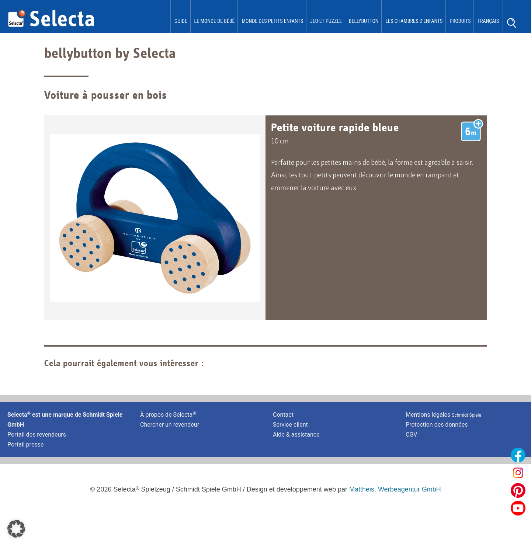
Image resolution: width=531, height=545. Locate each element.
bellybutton (364, 21)
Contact (283, 415)
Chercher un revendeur (169, 425)
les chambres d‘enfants (413, 21)
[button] (16, 529)
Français (488, 21)
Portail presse (25, 445)
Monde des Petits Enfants (272, 21)
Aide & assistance (296, 435)
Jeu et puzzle (326, 21)
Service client (290, 425)
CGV (411, 435)
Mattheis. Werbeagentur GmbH (395, 490)
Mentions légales (443, 415)
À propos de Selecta (168, 415)
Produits (460, 21)
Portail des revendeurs (36, 435)
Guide (180, 21)
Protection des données (437, 425)
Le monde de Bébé (214, 21)
